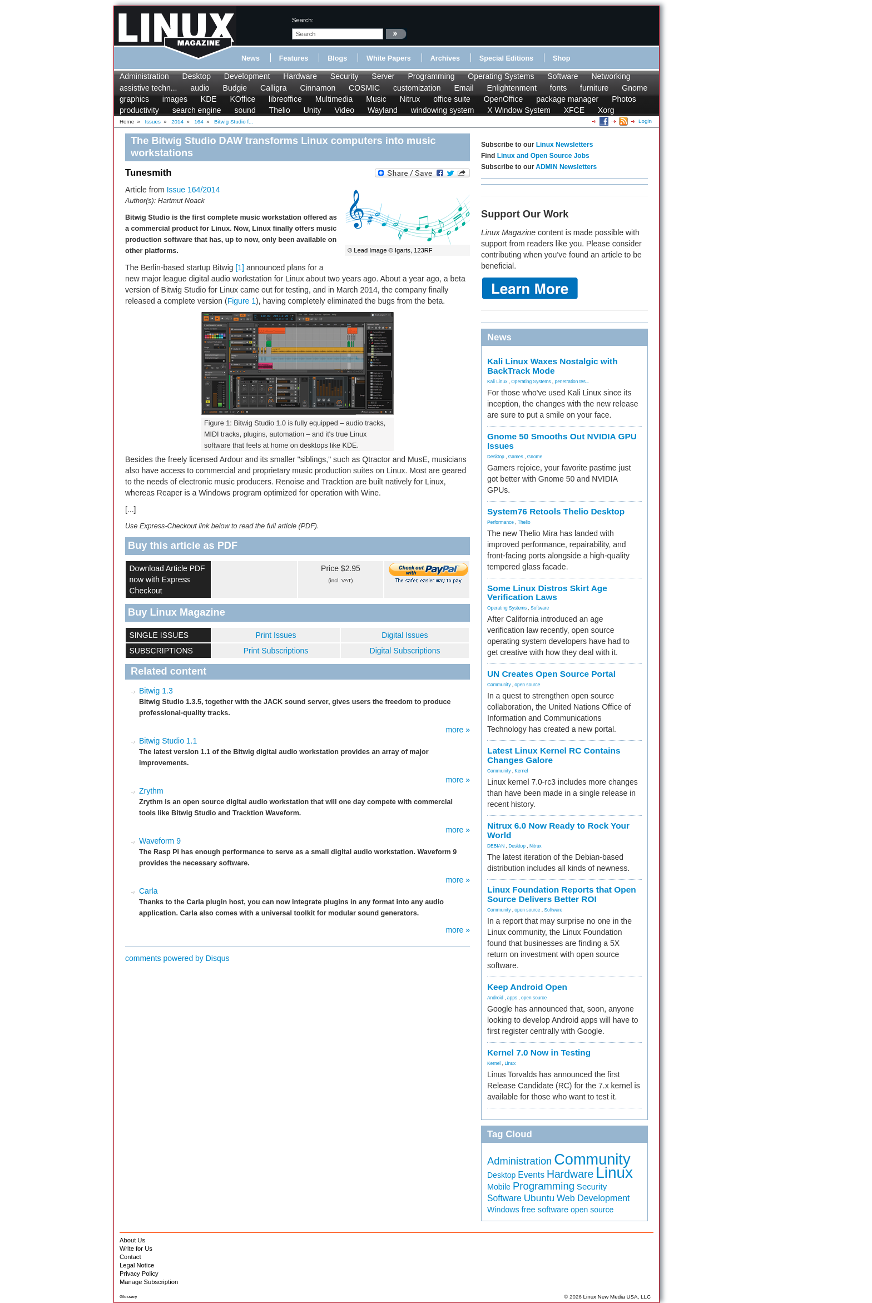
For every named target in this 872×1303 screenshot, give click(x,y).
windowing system (442, 110)
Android (495, 997)
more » (457, 729)
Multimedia (334, 99)
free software (545, 1209)
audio (199, 87)
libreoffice (285, 99)
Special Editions (506, 58)
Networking (610, 76)
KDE (209, 99)
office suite (451, 99)
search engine (196, 110)
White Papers (388, 58)
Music (376, 99)
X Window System (519, 110)
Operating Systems (501, 76)
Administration (144, 76)
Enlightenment (512, 87)
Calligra (273, 87)
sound (245, 110)
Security (344, 76)
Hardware (300, 76)
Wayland (383, 110)
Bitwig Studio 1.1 (168, 740)
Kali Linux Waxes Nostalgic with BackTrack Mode (552, 365)
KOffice (243, 99)
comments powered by (177, 958)
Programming (431, 76)
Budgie (235, 87)
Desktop (196, 76)
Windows (503, 1209)
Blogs (337, 58)
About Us (132, 1240)
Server (382, 76)
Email (463, 87)
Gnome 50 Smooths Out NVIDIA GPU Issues (562, 441)
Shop (561, 58)
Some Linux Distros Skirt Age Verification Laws (547, 592)
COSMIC (364, 87)
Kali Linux (497, 381)
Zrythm (151, 790)
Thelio (279, 110)
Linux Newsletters (564, 144)
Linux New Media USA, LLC (617, 1297)
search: (303, 20)
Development (247, 76)
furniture (594, 87)
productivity (139, 110)
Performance (500, 522)
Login (645, 121)
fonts (558, 87)
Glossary (128, 1296)
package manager (567, 99)
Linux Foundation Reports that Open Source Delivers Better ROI (561, 894)
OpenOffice (503, 99)
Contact (130, 1257)
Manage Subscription (149, 1282)
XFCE (574, 110)
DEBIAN (495, 846)
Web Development (593, 1198)
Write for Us (136, 1248)
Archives (445, 58)
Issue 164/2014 (193, 189)
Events (531, 1175)
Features (294, 58)
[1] (239, 267)
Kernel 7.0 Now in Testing (539, 1052)
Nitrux (410, 99)
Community (499, 684)
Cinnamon (317, 87)
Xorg (606, 110)
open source (527, 684)
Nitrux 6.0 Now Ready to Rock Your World (558, 830)
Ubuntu (539, 1197)
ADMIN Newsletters (566, 167)
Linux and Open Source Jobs (543, 156)
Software (562, 76)
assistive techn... (148, 87)
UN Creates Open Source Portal (551, 673)
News (250, 58)
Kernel (521, 771)
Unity (312, 110)
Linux (510, 1063)
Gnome (634, 87)
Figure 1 (241, 300)
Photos (624, 99)
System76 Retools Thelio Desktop (556, 511)
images (174, 99)
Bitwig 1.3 (156, 690)
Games (515, 456)
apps (512, 997)
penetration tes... (572, 381)
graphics (134, 99)
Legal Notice (137, 1265)
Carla (148, 890)
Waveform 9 (160, 840)
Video (344, 110)
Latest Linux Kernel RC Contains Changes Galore (553, 755)
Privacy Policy (139, 1273)
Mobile (499, 1186)
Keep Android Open (527, 987)
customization (417, 87)
